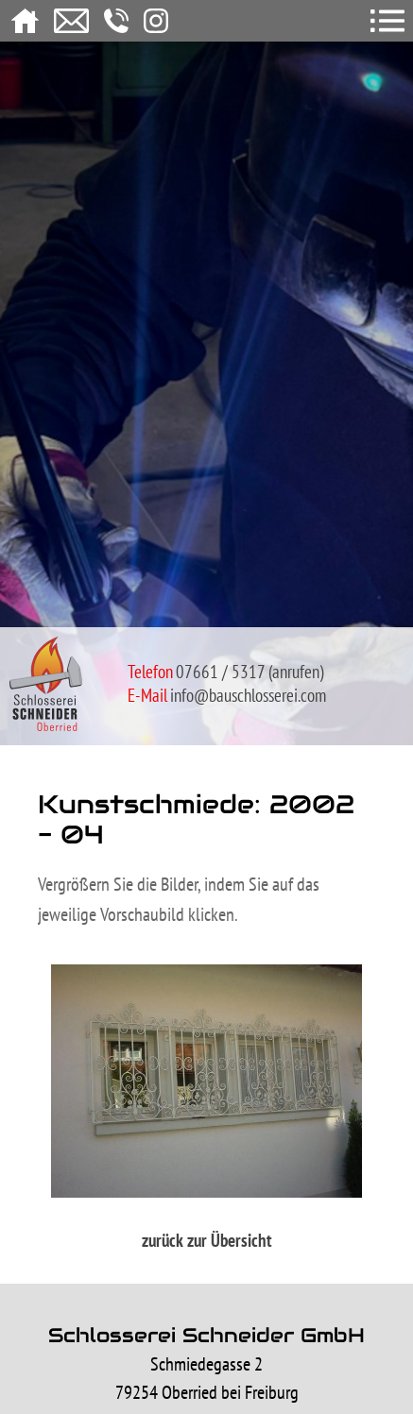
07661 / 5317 (220, 671)
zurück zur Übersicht (207, 1240)
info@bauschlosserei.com (248, 695)
